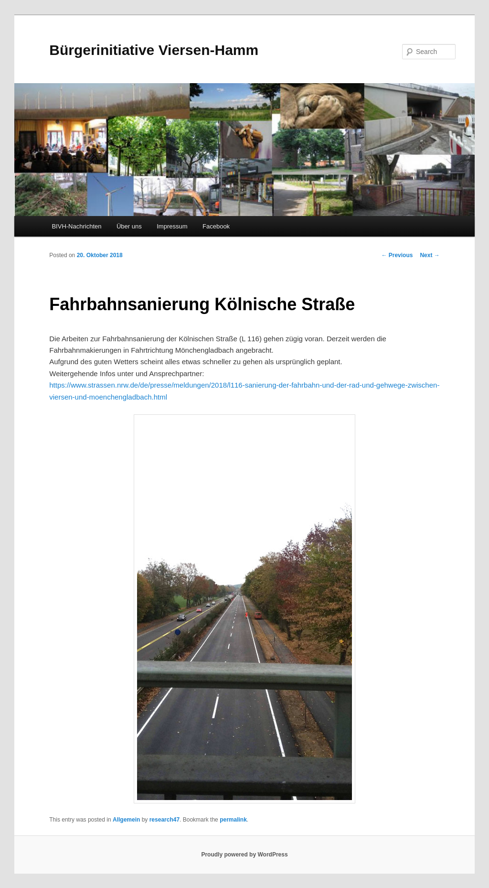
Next (429, 255)
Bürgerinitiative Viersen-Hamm (153, 50)
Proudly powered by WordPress (244, 854)
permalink (233, 819)
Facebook (216, 226)
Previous (397, 255)
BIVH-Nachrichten (76, 226)
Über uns (129, 226)
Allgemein (126, 819)
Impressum (172, 226)
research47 (164, 819)
